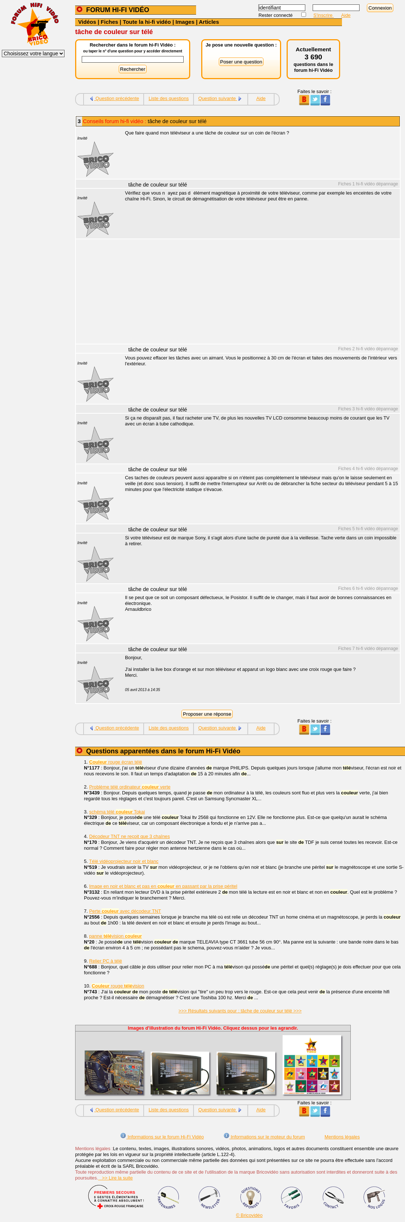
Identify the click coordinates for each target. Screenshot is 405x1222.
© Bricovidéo (249, 1215)
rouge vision (118, 986)
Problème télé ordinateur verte (129, 787)
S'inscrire (323, 15)
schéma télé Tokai (117, 812)
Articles (209, 22)
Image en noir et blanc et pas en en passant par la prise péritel (163, 886)
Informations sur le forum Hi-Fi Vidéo (162, 1137)
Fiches (109, 22)
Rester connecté (276, 15)
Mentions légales (342, 1137)
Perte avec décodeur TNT (125, 911)
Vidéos (87, 22)
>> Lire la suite (115, 1178)
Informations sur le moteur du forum (264, 1137)
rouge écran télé (115, 762)
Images (185, 22)
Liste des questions (168, 98)
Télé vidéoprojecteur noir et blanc (123, 861)
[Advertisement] (258, 292)
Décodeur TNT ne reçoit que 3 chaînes (129, 836)
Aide (346, 15)
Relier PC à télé (105, 961)
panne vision (115, 936)
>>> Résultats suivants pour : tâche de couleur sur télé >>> (240, 1011)
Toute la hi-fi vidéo (147, 22)
